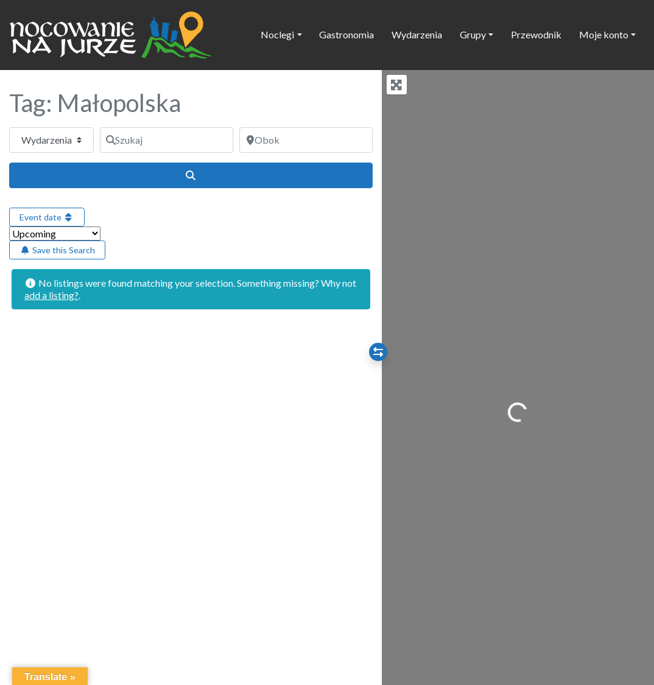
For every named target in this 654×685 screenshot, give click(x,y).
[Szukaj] (166, 140)
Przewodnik (536, 34)
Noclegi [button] (277, 34)
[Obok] (306, 140)
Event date (46, 217)
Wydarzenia (417, 34)
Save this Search (57, 250)
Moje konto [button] (603, 34)
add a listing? (51, 295)
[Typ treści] (51, 140)
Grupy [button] (473, 34)
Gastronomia (346, 34)
